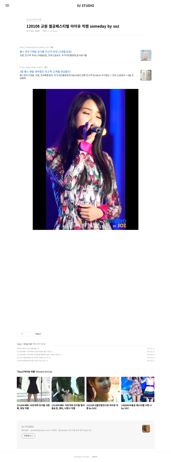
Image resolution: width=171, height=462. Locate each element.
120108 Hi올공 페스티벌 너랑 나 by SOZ (31, 360)
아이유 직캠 (28, 344)
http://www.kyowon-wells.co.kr (34, 47)
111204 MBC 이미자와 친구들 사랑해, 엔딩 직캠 (33, 351)
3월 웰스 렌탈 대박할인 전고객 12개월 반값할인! (45, 71)
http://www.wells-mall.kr (31, 67)
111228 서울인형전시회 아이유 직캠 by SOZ (32, 357)
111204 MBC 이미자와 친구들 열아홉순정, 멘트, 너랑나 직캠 (37, 354)
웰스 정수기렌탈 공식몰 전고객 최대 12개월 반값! (46, 51)
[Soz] (19, 344)
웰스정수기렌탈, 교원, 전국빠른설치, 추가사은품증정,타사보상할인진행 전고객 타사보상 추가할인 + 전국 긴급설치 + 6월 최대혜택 (77, 77)
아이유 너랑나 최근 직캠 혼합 (27, 348)
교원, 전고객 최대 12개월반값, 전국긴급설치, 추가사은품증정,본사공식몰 (53, 55)
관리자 (94, 457)
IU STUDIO (85, 5)
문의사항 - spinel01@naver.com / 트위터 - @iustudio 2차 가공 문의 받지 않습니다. (56, 430)
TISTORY (86, 457)
